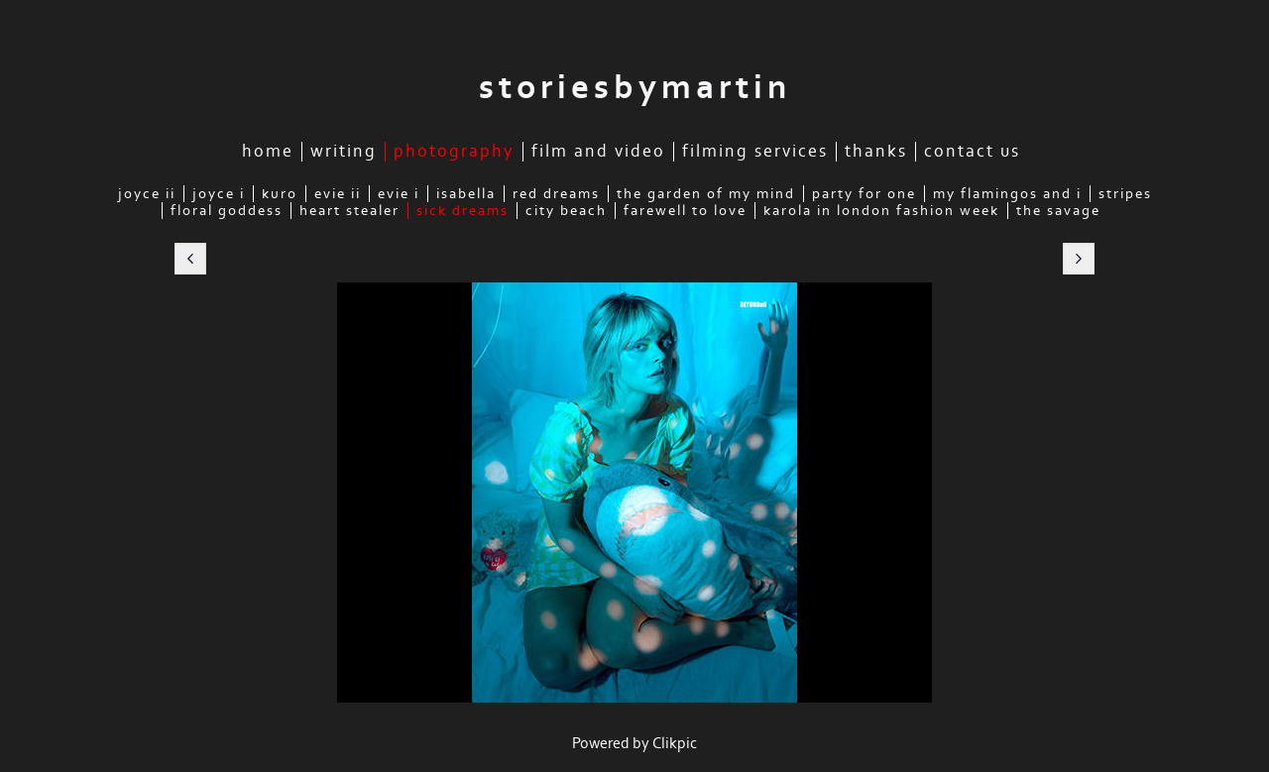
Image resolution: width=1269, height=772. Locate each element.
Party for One (864, 193)
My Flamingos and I (1007, 193)
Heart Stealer (349, 210)
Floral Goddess (227, 210)
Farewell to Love (685, 210)
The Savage (1058, 210)
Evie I (398, 193)
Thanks (876, 152)
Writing (343, 152)
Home (267, 152)
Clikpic (674, 743)
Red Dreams (556, 193)
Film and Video (598, 152)
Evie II (337, 193)
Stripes (1125, 193)
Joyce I (218, 193)
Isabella (466, 193)
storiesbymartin (635, 87)
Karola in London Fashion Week (881, 210)
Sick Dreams (462, 210)
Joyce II (146, 193)
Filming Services (755, 152)
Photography (454, 152)
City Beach (566, 210)
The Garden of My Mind (706, 193)
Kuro (279, 193)
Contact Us (972, 152)
